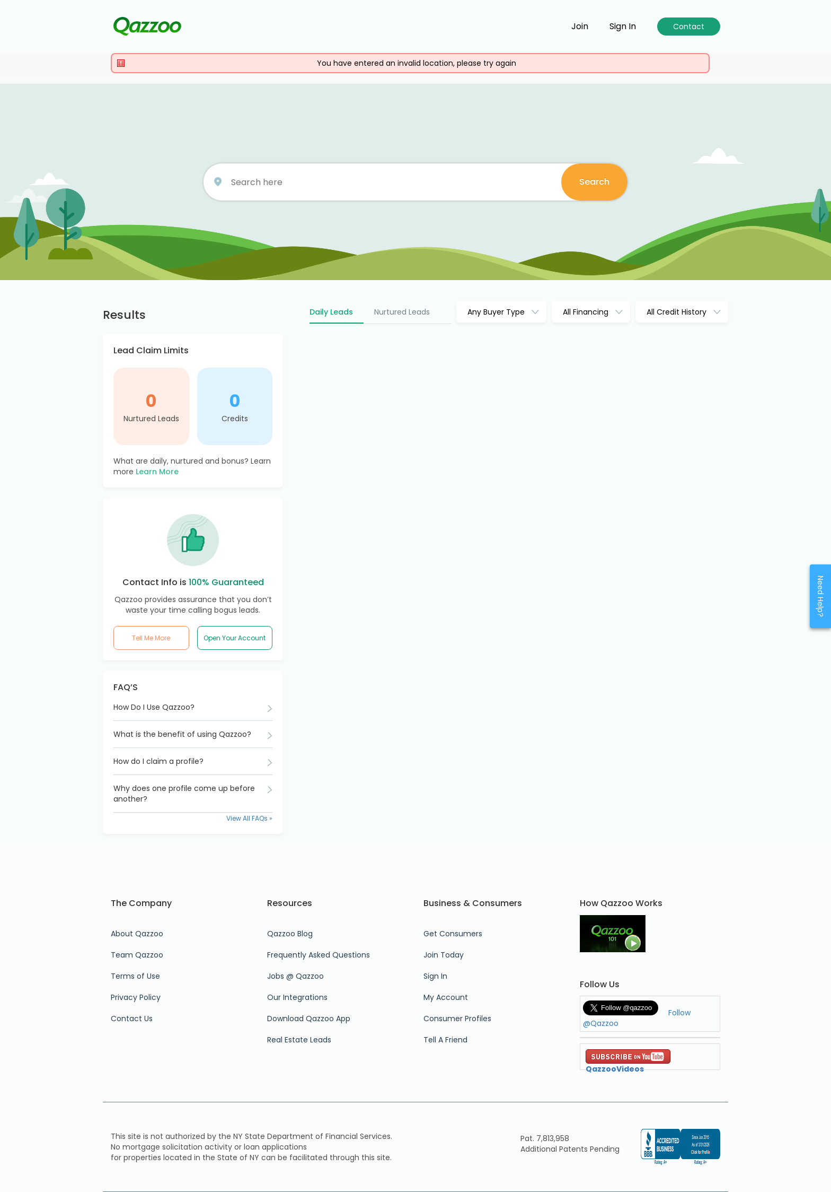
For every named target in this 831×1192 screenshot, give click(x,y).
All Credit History (676, 312)
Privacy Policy (136, 997)
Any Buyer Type (496, 312)
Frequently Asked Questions (318, 955)
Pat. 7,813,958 (544, 1138)
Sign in (622, 26)
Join (579, 26)
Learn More (157, 471)
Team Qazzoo (137, 955)
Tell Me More (151, 637)
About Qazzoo (137, 933)
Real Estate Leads (299, 1039)
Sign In (435, 976)
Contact (688, 26)
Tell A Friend (445, 1039)
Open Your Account (235, 637)
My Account (445, 997)
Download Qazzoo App (308, 1018)
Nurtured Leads (151, 418)
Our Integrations (297, 997)
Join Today (443, 955)
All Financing (585, 312)
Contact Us (132, 1018)
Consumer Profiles (457, 1018)
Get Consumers (452, 933)
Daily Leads (331, 312)
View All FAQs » (249, 818)
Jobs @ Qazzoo (295, 976)
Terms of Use (135, 976)
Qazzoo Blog (290, 933)
